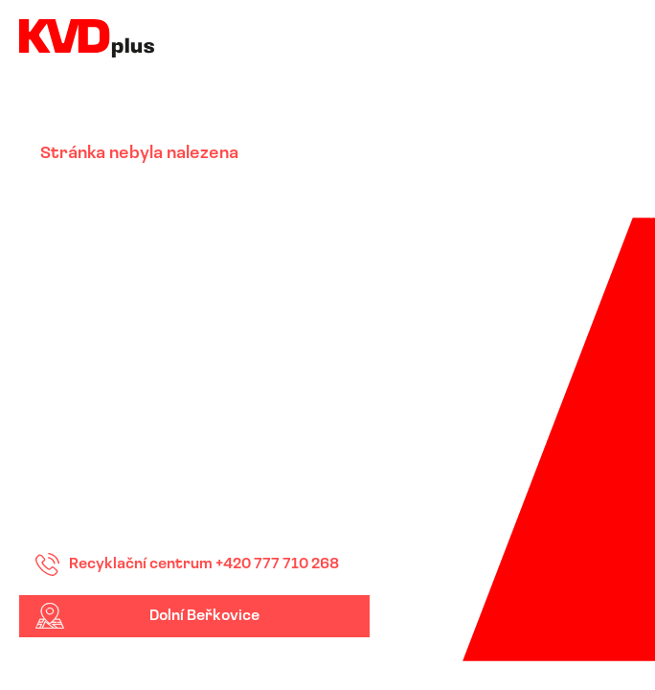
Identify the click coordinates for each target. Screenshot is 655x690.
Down (350, 659)
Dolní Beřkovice (204, 616)
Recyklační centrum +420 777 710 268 (204, 564)
